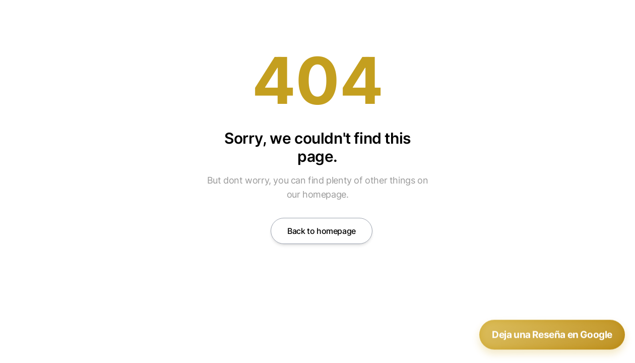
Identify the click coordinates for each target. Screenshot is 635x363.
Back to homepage (321, 231)
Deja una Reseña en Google (552, 335)
